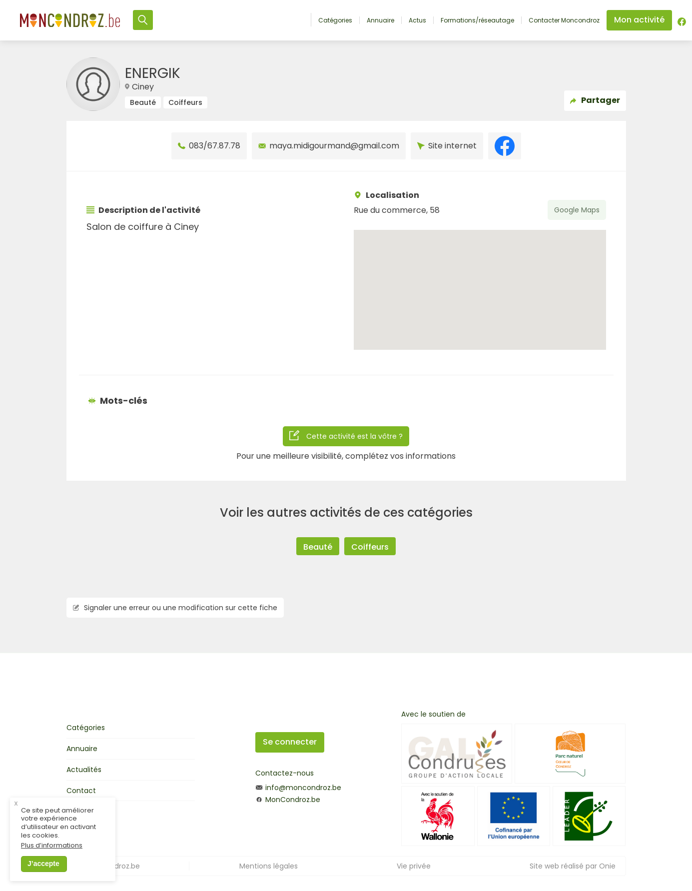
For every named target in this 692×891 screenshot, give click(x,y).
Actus (417, 20)
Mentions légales (268, 866)
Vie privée (414, 866)
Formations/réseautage (477, 20)
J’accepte (43, 867)
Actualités (83, 770)
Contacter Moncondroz (564, 20)
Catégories (335, 20)
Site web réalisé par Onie (573, 866)
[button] (479, 280)
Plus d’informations (51, 849)
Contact (81, 791)
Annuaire (380, 20)
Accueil (300, 19)
